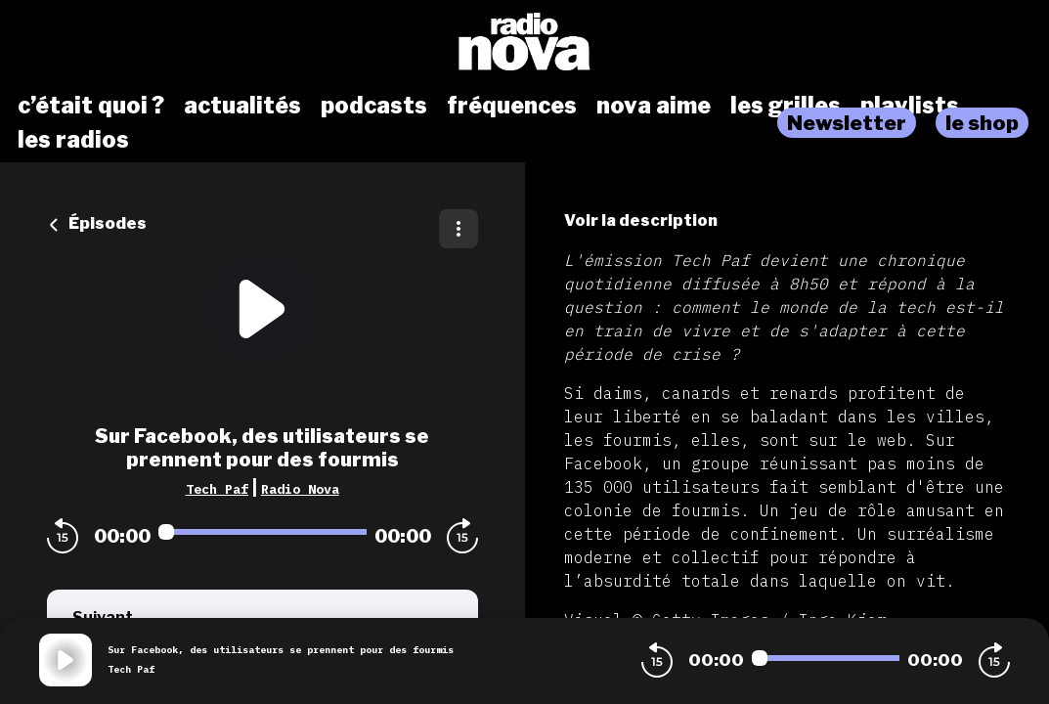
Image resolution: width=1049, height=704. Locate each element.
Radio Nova (300, 489)
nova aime (653, 105)
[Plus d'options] (458, 228)
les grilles (785, 105)
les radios (73, 140)
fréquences (512, 105)
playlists (909, 105)
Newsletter (846, 122)
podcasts (374, 105)
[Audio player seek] (262, 531)
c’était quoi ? (91, 105)
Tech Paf (217, 489)
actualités (242, 105)
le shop (982, 122)
